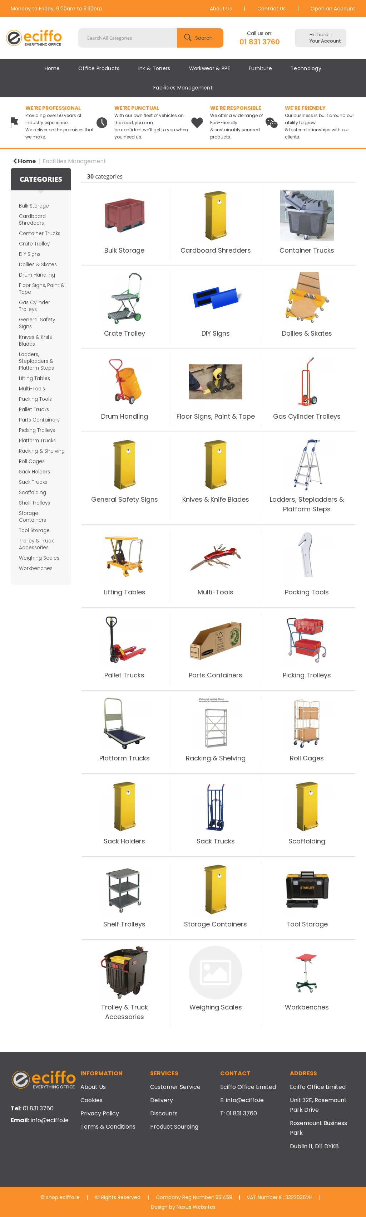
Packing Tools (35, 399)
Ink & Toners (154, 68)
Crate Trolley (34, 243)
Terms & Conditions (107, 1127)
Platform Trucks (37, 440)
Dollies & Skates (38, 264)
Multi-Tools (32, 388)
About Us (221, 8)
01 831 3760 (259, 42)
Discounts (164, 1113)
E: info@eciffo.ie (242, 1100)
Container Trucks (39, 233)
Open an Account (333, 8)
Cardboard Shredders (32, 220)
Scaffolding (32, 492)
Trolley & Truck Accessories (36, 544)
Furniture (260, 68)
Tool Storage (34, 530)
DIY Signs (29, 254)
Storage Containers (32, 517)
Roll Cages (32, 461)
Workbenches (36, 568)
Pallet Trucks (34, 409)
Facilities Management (183, 87)
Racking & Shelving (42, 451)
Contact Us (271, 8)
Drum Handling (37, 275)
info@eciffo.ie (50, 1120)
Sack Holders (34, 471)
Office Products (99, 68)
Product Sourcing (174, 1127)
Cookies (91, 1100)
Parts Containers (39, 420)
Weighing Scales (39, 558)
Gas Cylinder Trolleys (34, 306)
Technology (306, 68)
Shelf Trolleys (34, 503)
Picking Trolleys (37, 430)
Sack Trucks (33, 482)
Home (52, 68)
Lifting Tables (34, 378)
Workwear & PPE (209, 68)
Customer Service (175, 1087)
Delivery (161, 1100)
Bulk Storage (34, 206)
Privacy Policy (99, 1113)
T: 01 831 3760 (238, 1113)
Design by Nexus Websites (183, 1207)
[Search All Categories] (150, 38)
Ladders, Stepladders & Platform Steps (36, 361)
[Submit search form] (200, 38)
